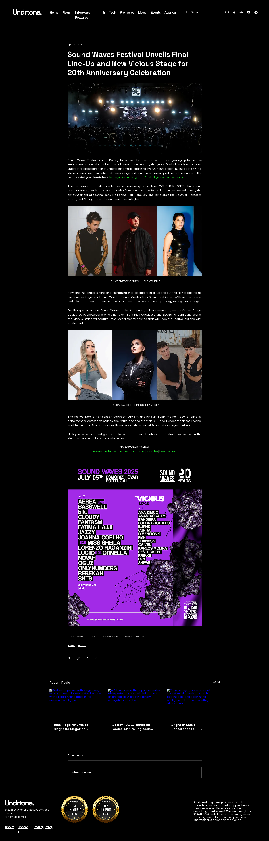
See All (216, 682)
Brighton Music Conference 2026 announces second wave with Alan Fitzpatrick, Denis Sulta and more (193, 727)
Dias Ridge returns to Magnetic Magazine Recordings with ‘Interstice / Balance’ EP (73, 727)
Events (93, 636)
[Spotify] (256, 12)
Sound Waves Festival (137, 636)
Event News (76, 636)
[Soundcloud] (241, 12)
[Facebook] (234, 12)
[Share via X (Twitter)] (78, 658)
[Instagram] (227, 12)
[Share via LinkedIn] (87, 658)
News (71, 645)
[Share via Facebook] (69, 658)
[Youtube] (248, 12)
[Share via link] (96, 658)
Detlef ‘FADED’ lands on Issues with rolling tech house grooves (131, 727)
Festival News (110, 636)
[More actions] (199, 44)
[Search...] (202, 12)
